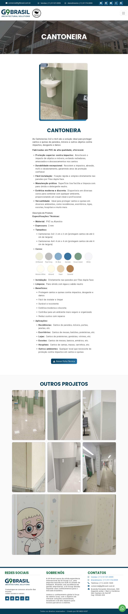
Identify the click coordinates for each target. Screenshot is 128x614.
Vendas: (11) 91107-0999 (102, 577)
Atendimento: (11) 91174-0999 (104, 580)
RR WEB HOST (82, 611)
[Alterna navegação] (123, 13)
